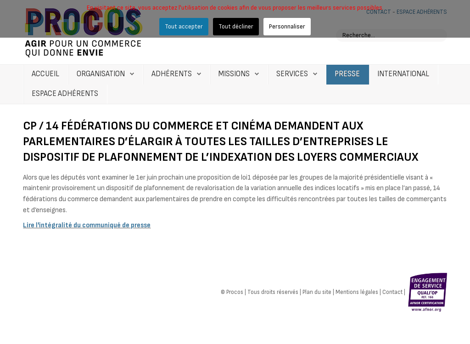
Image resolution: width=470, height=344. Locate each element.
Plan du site (316, 292)
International (403, 74)
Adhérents (171, 74)
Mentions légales (357, 292)
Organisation (101, 74)
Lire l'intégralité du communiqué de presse (87, 225)
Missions (234, 74)
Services (292, 74)
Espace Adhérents (65, 93)
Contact (392, 292)
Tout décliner (235, 26)
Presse (347, 74)
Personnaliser (287, 26)
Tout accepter (184, 26)
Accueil (45, 74)
